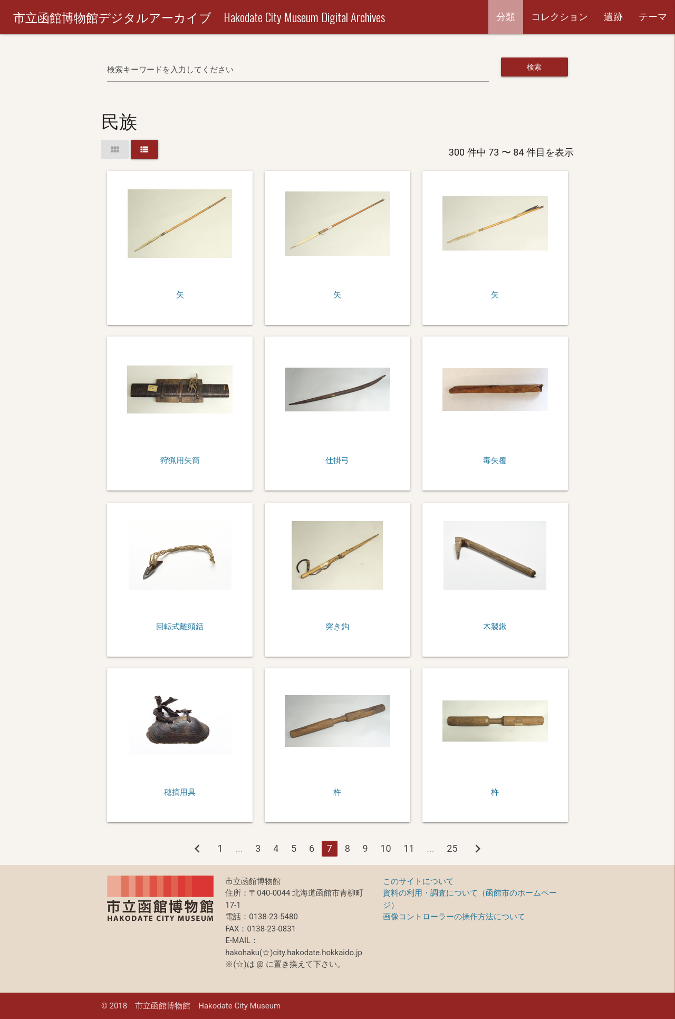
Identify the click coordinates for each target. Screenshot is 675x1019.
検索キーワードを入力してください (170, 69)
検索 (534, 67)
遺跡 (613, 16)
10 (385, 848)
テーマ (653, 16)
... (239, 848)
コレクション (559, 16)
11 (408, 848)
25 (452, 848)
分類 (505, 16)
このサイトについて (418, 881)
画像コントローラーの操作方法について (454, 916)
